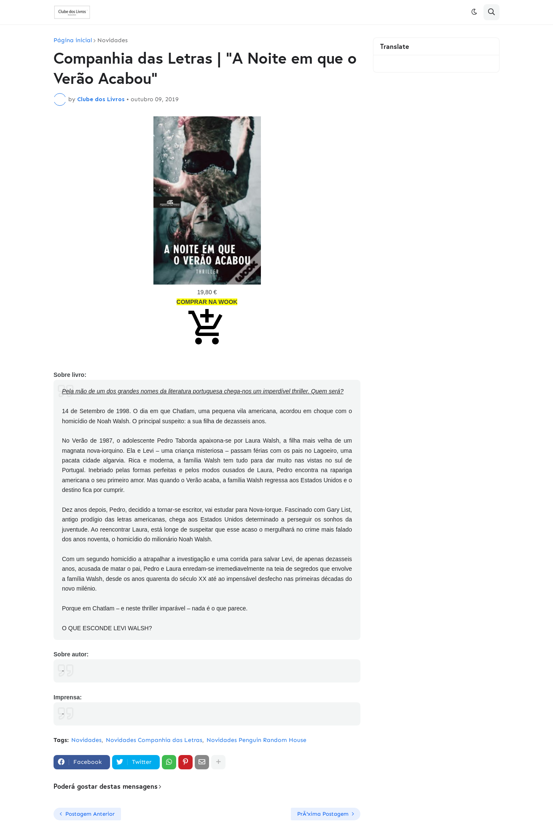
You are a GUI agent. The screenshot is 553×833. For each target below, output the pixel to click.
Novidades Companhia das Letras (154, 740)
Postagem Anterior (90, 814)
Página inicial (73, 40)
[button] (474, 12)
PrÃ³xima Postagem (323, 814)
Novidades (112, 40)
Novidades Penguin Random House (256, 740)
